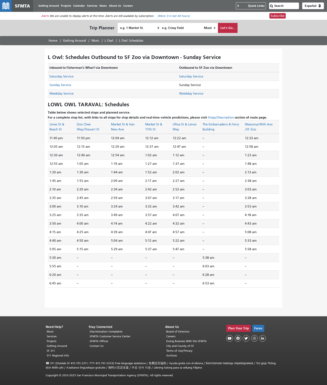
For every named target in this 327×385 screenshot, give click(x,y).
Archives (171, 355)
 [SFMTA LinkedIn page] (262, 338)
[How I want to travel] (209, 28)
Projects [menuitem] (66, 6)
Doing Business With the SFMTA (186, 341)
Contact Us (96, 346)
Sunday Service (60, 85)
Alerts (45, 16)
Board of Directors (177, 331)
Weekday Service (61, 93)
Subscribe (277, 16)
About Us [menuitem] (115, 6)
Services (52, 336)
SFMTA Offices (99, 341)
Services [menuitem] (92, 6)
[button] (313, 5)
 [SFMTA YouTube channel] (229, 338)
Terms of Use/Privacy (179, 350)
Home (53, 40)
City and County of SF (180, 346)
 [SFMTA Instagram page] (254, 338)
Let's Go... (227, 28)
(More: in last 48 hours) (174, 16)
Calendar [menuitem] (79, 6)
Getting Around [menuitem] (48, 6)
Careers (170, 336)
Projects (51, 341)
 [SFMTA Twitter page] (246, 338)
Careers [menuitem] (128, 6)
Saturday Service (61, 76)
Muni (95, 40)
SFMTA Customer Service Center (110, 336)
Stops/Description (221, 117)
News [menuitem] (103, 6)
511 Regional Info (58, 355)
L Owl (109, 40)
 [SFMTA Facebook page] (238, 338)
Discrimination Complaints (106, 331)
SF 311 (51, 350)
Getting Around (74, 40)
